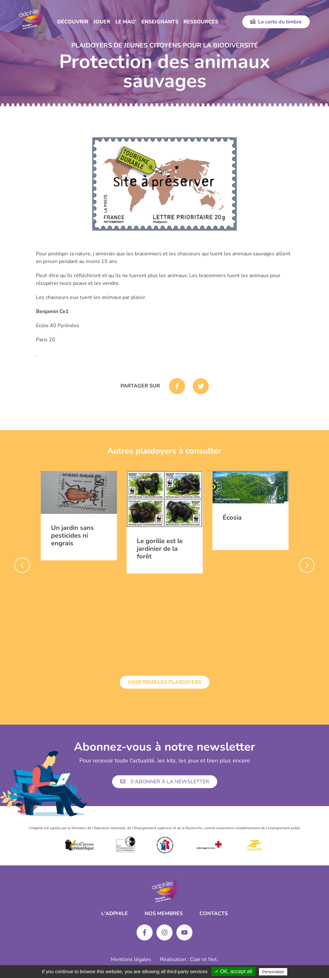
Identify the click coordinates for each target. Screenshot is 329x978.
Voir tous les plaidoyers (164, 682)
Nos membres (164, 913)
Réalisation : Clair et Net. (189, 959)
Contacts (214, 913)
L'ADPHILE (114, 913)
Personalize (273, 971)
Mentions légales (131, 959)
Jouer (101, 21)
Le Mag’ (125, 21)
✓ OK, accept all (233, 971)
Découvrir (72, 21)
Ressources (200, 21)
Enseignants (159, 21)
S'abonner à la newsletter (164, 781)
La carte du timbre (276, 21)
